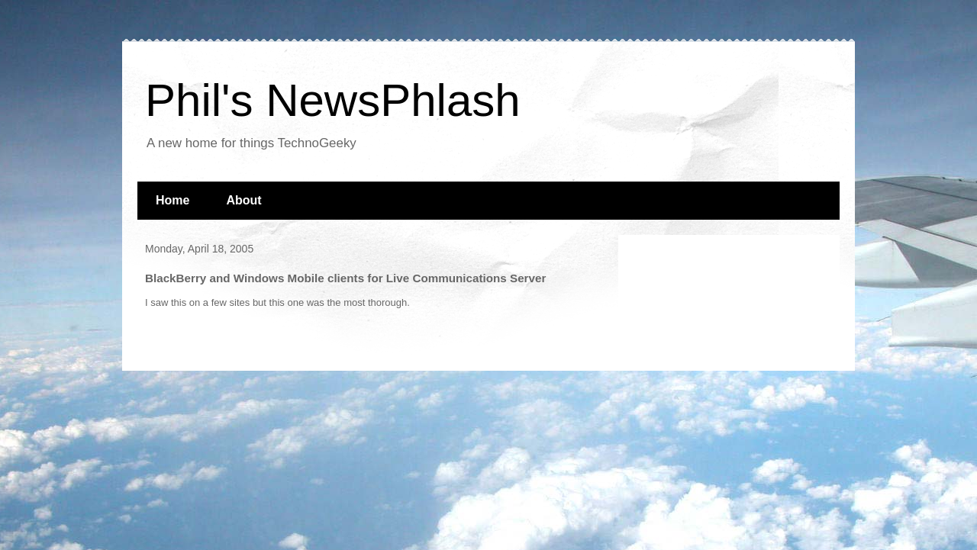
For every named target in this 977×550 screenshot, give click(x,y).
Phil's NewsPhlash (333, 100)
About (243, 200)
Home (172, 200)
